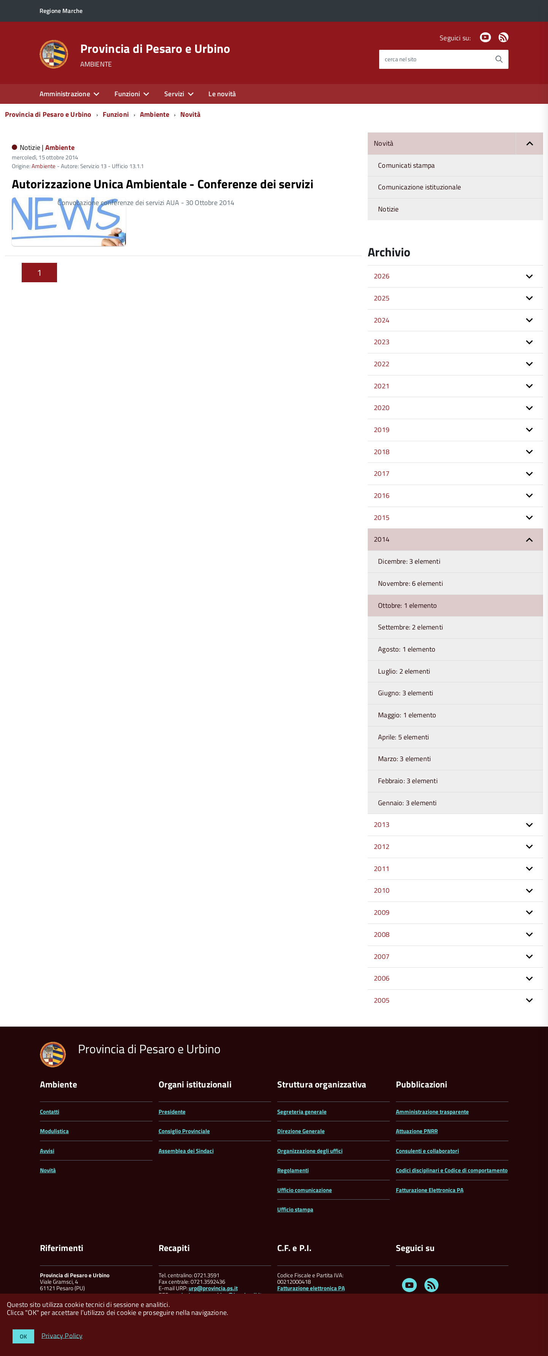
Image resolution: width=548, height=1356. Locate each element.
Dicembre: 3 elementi (409, 561)
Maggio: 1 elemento (407, 715)
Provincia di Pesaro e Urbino (155, 48)
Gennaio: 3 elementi (407, 803)
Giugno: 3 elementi (405, 693)
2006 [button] (381, 978)
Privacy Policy (62, 1335)
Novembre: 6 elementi (410, 583)
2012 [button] (381, 846)
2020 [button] (381, 407)
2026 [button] (381, 276)
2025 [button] (381, 298)
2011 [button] (381, 868)
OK (23, 1336)
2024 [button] (381, 320)
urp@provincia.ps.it (213, 1288)
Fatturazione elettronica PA (311, 1288)
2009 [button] (381, 912)
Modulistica (54, 1131)
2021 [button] (381, 386)
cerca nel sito (400, 59)
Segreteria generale (302, 1111)
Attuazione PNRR (417, 1131)
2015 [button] (381, 517)
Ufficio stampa (295, 1209)
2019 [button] (381, 429)
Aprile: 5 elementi (403, 737)
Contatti (49, 1111)
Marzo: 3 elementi (404, 759)
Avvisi (47, 1150)
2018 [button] (381, 452)
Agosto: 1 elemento (406, 649)
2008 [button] (381, 934)
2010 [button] (381, 890)
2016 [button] (381, 495)
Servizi (174, 94)
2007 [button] (381, 956)
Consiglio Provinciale (184, 1131)
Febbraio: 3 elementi (408, 781)
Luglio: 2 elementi (404, 671)
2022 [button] (381, 364)
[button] (529, 143)
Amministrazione (65, 94)
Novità (190, 114)
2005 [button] (381, 1000)
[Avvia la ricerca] (498, 59)
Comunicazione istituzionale (419, 187)
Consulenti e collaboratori (427, 1150)
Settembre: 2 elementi (410, 627)
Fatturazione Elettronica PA (430, 1190)
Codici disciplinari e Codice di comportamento (452, 1170)
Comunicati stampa (406, 165)
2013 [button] (381, 824)
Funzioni (127, 94)
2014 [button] (381, 539)
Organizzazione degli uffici (310, 1150)
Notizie (388, 209)
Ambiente (154, 114)
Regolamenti (293, 1170)
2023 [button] (381, 342)
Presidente (172, 1111)
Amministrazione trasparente (432, 1111)
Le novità (222, 94)
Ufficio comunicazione (304, 1190)
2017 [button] (381, 473)
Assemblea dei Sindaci (186, 1150)
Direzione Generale (301, 1131)
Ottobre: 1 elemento (407, 605)
